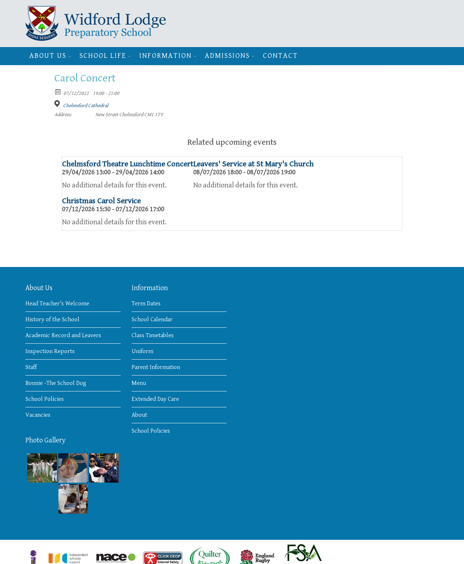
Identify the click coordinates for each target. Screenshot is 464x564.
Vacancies (37, 415)
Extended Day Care (155, 399)
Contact (280, 56)
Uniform (142, 351)
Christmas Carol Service (101, 200)
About (139, 415)
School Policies (44, 399)
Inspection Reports (50, 351)
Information (165, 56)
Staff (31, 367)
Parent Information (156, 367)
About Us (47, 56)
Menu (139, 383)
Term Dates (146, 303)
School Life (102, 56)
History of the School (52, 319)
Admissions (227, 56)
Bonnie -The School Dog (55, 383)
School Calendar (152, 319)
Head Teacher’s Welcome (57, 303)
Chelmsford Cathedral (85, 106)
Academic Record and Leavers (63, 335)
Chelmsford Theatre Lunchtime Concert (127, 164)
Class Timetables (153, 335)
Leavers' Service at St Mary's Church (253, 164)
